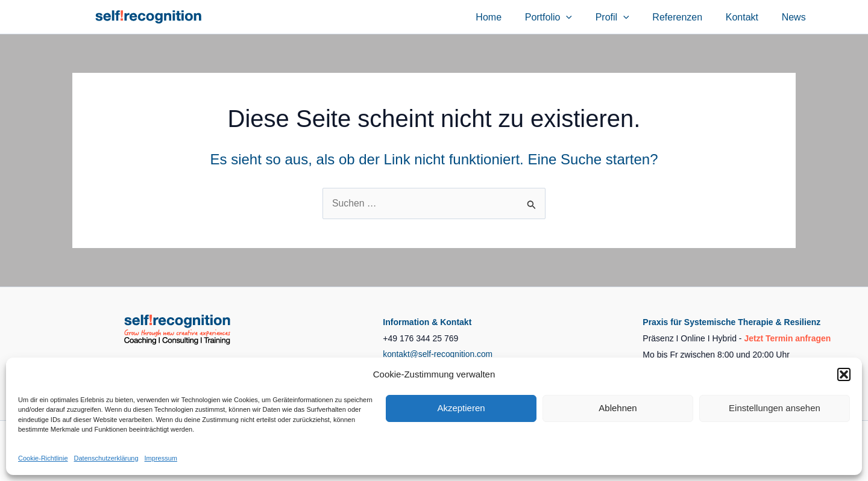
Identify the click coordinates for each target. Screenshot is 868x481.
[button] (844, 374)
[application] (584, 17)
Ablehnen (618, 408)
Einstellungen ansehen (774, 408)
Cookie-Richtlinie (43, 458)
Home (511, 17)
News (796, 17)
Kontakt (748, 17)
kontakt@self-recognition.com (438, 354)
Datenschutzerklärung (106, 458)
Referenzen (687, 17)
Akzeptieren (461, 408)
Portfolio (566, 17)
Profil (626, 17)
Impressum (161, 458)
